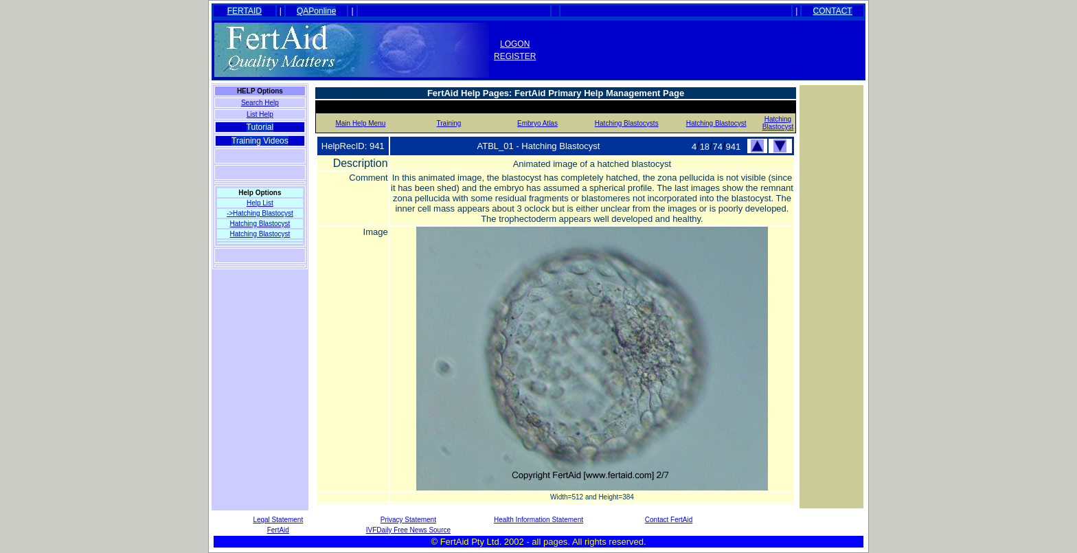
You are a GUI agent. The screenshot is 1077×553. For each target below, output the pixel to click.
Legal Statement (278, 519)
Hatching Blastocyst (259, 223)
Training (449, 123)
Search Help (260, 102)
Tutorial (260, 127)
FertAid (278, 530)
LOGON (515, 44)
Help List (260, 203)
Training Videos (259, 141)
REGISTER (515, 56)
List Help (260, 114)
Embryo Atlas (537, 123)
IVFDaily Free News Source (408, 530)
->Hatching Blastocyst (260, 213)
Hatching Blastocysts (627, 123)
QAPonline (316, 11)
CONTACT (832, 11)
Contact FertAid (668, 519)
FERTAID (244, 11)
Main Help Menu (360, 123)
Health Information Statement (538, 519)
